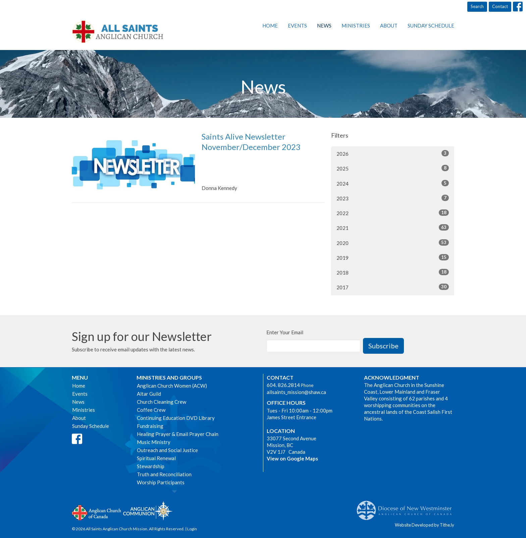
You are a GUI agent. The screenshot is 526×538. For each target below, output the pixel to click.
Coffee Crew (151, 410)
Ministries (355, 25)
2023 (392, 198)
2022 (392, 212)
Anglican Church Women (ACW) (172, 386)
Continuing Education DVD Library (176, 418)
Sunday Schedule (431, 25)
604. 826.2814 (283, 385)
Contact (500, 6)
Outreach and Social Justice (167, 450)
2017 (392, 287)
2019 (392, 257)
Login (192, 528)
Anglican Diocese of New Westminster (407, 507)
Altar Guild (149, 394)
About (389, 25)
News (324, 25)
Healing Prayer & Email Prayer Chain (177, 434)
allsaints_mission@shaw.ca (296, 392)
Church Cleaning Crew (161, 402)
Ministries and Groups (169, 377)
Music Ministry (153, 442)
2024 (392, 183)
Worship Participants (161, 482)
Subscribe (383, 346)
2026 (392, 153)
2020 (392, 242)
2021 (392, 227)
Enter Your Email (284, 332)
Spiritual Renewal (156, 458)
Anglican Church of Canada (97, 511)
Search (477, 6)
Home (270, 25)
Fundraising (150, 426)
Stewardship (150, 466)
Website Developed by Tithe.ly (424, 525)
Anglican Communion (148, 510)
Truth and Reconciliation (164, 474)
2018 (392, 272)
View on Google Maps (292, 458)
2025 (392, 168)
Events (297, 25)
